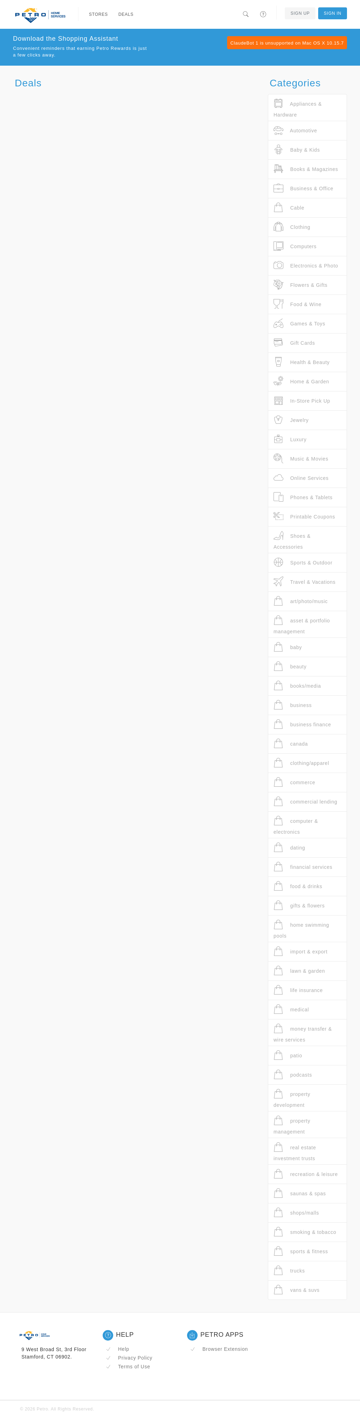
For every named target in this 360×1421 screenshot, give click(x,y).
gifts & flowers (299, 905)
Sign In (332, 13)
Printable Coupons (304, 516)
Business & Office (303, 188)
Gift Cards (294, 342)
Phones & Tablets (303, 497)
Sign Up (300, 13)
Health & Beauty (302, 362)
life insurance (298, 990)
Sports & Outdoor (303, 562)
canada (291, 743)
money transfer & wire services (303, 1033)
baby (288, 647)
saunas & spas (300, 1193)
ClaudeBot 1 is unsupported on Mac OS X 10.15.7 (287, 43)
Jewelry (291, 420)
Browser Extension (219, 1349)
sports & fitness (301, 1251)
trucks (289, 1270)
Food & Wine (298, 304)
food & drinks (298, 886)
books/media (297, 685)
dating (289, 847)
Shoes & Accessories (292, 540)
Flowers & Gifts (301, 284)
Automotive (295, 130)
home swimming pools (301, 929)
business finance (302, 724)
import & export (301, 951)
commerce (294, 782)
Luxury (290, 439)
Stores (98, 14)
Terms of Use (128, 1366)
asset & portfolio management (302, 624)
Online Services (301, 477)
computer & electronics (296, 825)
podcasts (293, 1074)
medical (291, 1009)
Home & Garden (301, 381)
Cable (289, 207)
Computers (295, 246)
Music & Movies (301, 458)
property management (292, 1125)
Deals (126, 14)
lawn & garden (299, 970)
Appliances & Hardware (298, 108)
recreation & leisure (306, 1174)
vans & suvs (297, 1289)
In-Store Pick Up (302, 400)
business (293, 705)
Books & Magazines (306, 169)
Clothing (292, 227)
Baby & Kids (297, 149)
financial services (303, 866)
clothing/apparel (301, 763)
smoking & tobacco (305, 1232)
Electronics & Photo (306, 265)
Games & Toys (299, 323)
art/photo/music (301, 601)
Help (117, 1349)
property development (292, 1098)
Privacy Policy (129, 1358)
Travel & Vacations (305, 581)
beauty (290, 666)
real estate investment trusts (295, 1151)
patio (288, 1055)
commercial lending (306, 801)
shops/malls (296, 1212)
